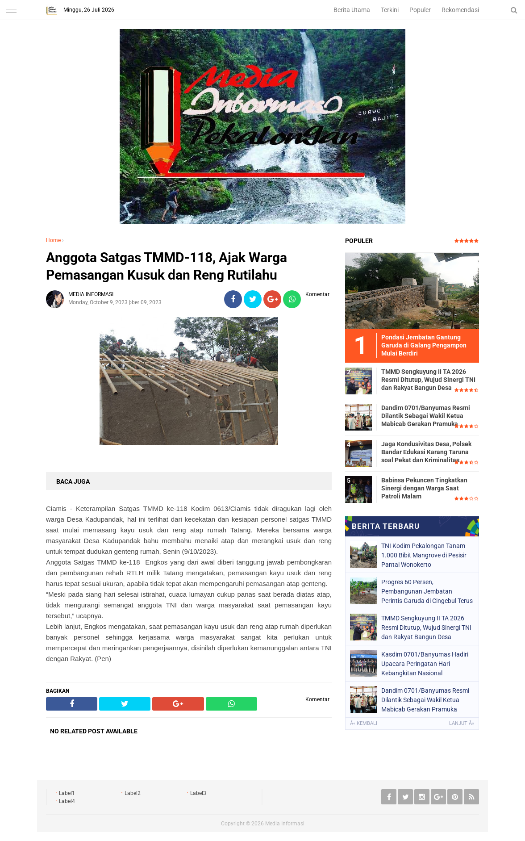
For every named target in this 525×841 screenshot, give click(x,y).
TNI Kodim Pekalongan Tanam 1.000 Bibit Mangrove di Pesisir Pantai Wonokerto (424, 555)
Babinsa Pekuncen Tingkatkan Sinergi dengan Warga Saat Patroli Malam (424, 488)
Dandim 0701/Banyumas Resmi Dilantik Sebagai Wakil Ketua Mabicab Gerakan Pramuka (425, 415)
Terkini (390, 9)
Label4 (67, 801)
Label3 (198, 793)
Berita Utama (351, 9)
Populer (420, 9)
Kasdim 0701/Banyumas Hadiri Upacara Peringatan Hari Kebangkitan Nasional (424, 664)
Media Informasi (284, 823)
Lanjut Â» (461, 723)
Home (53, 240)
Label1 (67, 793)
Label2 (133, 793)
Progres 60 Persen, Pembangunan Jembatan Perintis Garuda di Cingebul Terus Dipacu (427, 591)
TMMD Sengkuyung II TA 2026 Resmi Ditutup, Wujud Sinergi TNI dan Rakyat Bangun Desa (428, 379)
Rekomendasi (460, 9)
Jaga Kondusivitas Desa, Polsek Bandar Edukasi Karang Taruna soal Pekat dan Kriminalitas (426, 452)
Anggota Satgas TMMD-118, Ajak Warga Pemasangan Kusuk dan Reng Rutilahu (166, 266)
